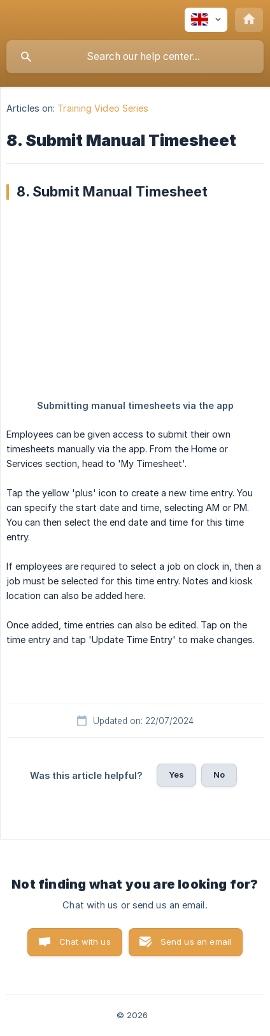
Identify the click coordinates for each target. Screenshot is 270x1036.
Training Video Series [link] (102, 108)
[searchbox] (135, 56)
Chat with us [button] (85, 941)
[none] (206, 20)
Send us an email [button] (195, 941)
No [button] (219, 774)
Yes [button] (176, 774)
